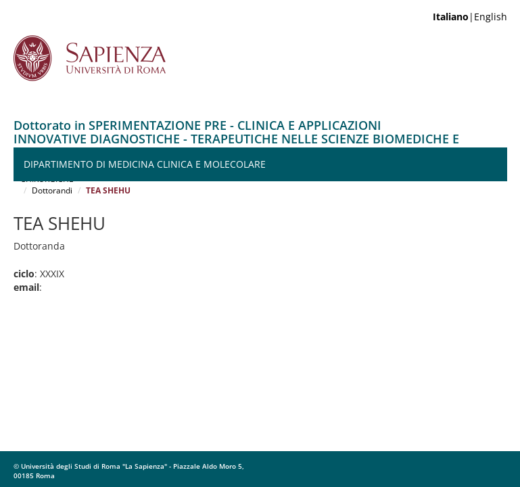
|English (470, 16)
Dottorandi (52, 190)
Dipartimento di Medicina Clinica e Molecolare (145, 164)
